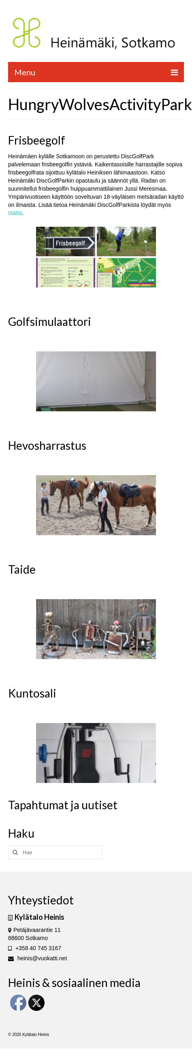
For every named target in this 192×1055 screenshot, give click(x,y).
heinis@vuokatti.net (37, 958)
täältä (15, 213)
